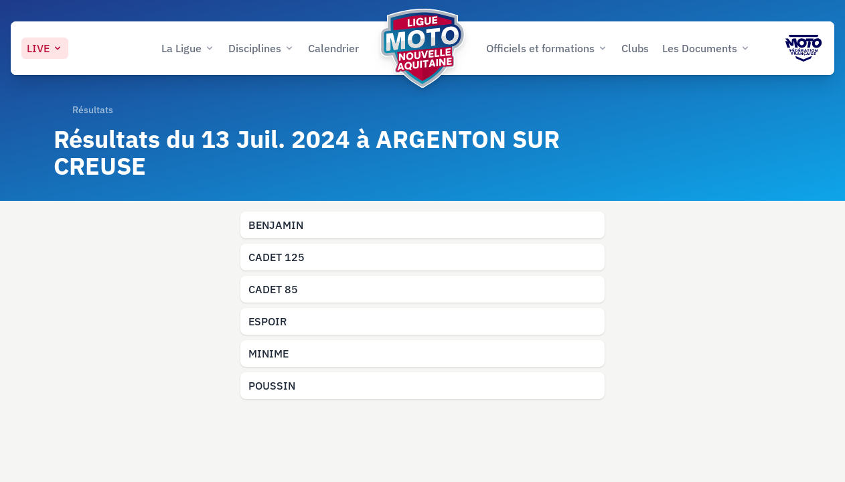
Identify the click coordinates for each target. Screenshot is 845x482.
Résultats (92, 110)
